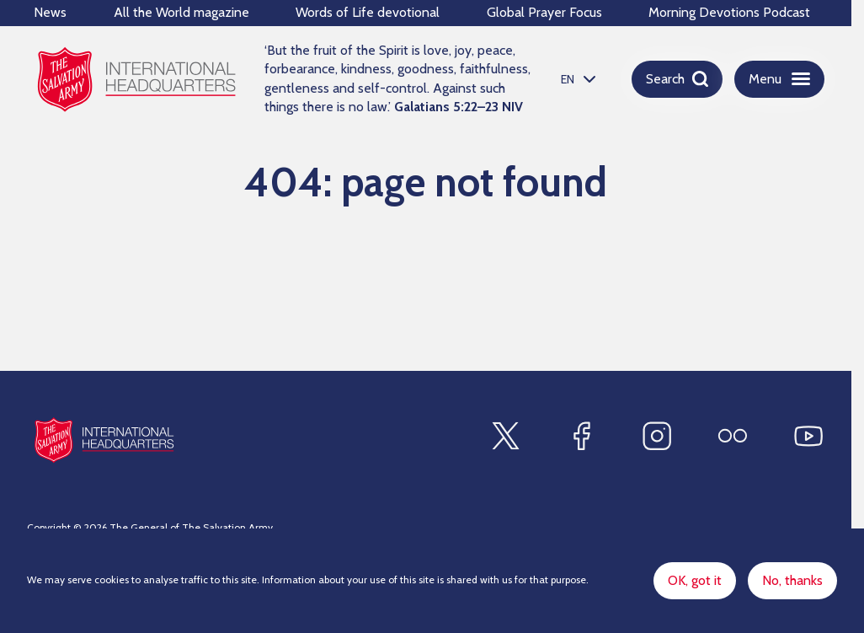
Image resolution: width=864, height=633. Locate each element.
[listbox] (576, 79)
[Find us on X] (505, 435)
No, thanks (792, 580)
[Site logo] (104, 439)
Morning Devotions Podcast (729, 12)
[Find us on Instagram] (656, 435)
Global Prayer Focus (544, 12)
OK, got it (695, 580)
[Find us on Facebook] (581, 435)
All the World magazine (181, 12)
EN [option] (567, 79)
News (50, 12)
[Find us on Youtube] (808, 435)
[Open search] (677, 79)
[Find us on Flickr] (732, 435)
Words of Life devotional (368, 12)
